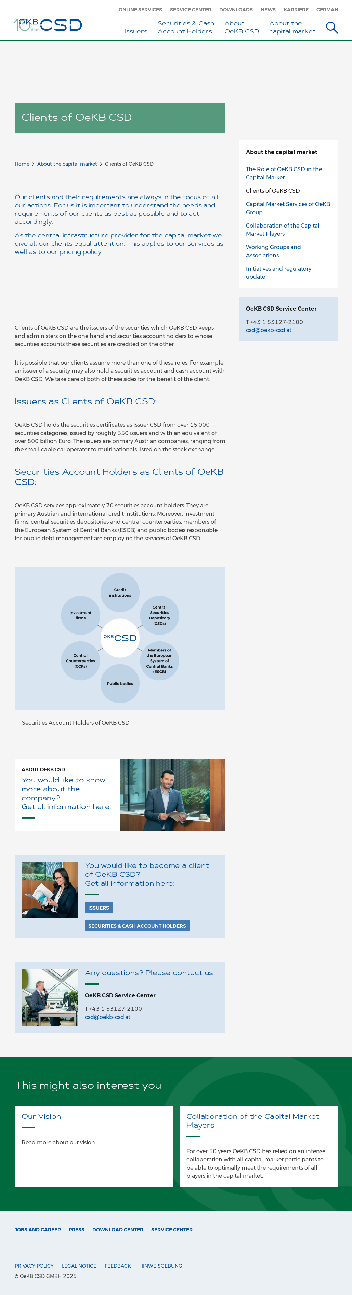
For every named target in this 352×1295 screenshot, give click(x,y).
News (268, 9)
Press (76, 1230)
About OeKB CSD (43, 769)
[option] (120, 651)
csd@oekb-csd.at (107, 1017)
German (327, 9)
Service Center (190, 9)
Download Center (117, 1230)
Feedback (118, 1266)
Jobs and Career (38, 1230)
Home (22, 164)
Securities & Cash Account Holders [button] (186, 28)
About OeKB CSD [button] (241, 28)
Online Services (140, 9)
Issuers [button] (136, 32)
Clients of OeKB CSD (273, 191)
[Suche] (332, 29)
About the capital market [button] (292, 28)
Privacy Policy (34, 1266)
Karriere (296, 9)
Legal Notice (79, 1266)
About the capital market (67, 164)
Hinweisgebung (160, 1266)
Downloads (236, 9)
